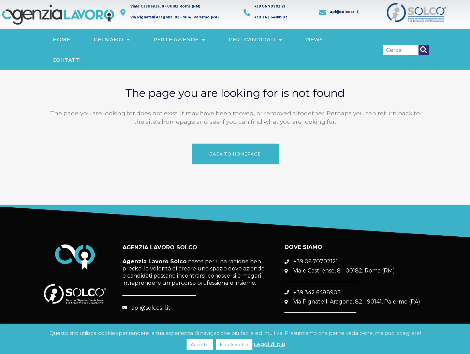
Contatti (67, 60)
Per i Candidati (255, 40)
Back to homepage (235, 154)
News (314, 39)
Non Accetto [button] (234, 344)
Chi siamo (112, 40)
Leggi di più (269, 344)
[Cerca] (423, 50)
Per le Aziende (179, 40)
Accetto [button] (200, 344)
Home (61, 39)
